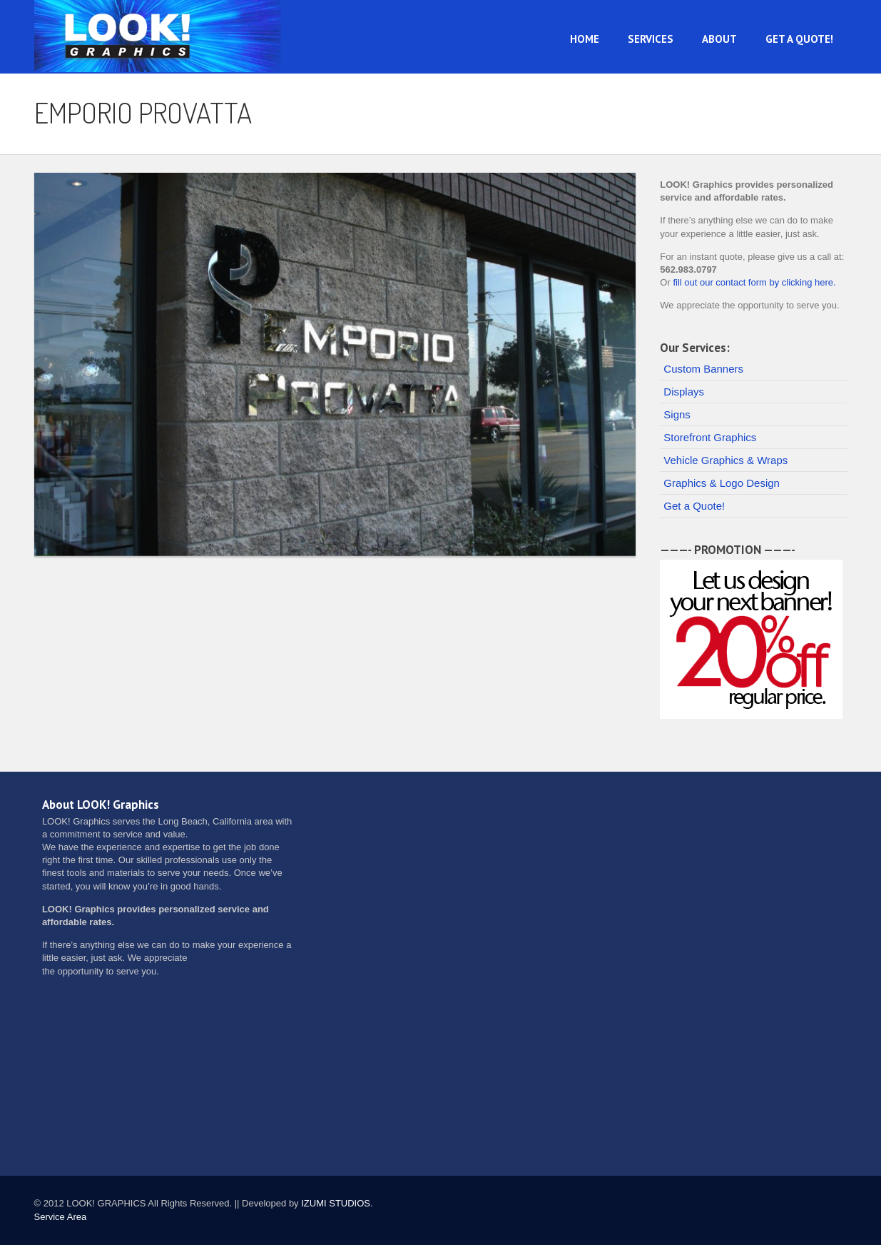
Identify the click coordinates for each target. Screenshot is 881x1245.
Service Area (60, 1216)
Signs (677, 414)
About (719, 39)
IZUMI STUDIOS (335, 1203)
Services (650, 39)
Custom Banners (703, 369)
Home (584, 39)
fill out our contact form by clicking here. (754, 282)
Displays (683, 391)
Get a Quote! (799, 39)
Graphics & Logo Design (721, 483)
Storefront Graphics (709, 437)
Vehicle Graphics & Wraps (725, 460)
